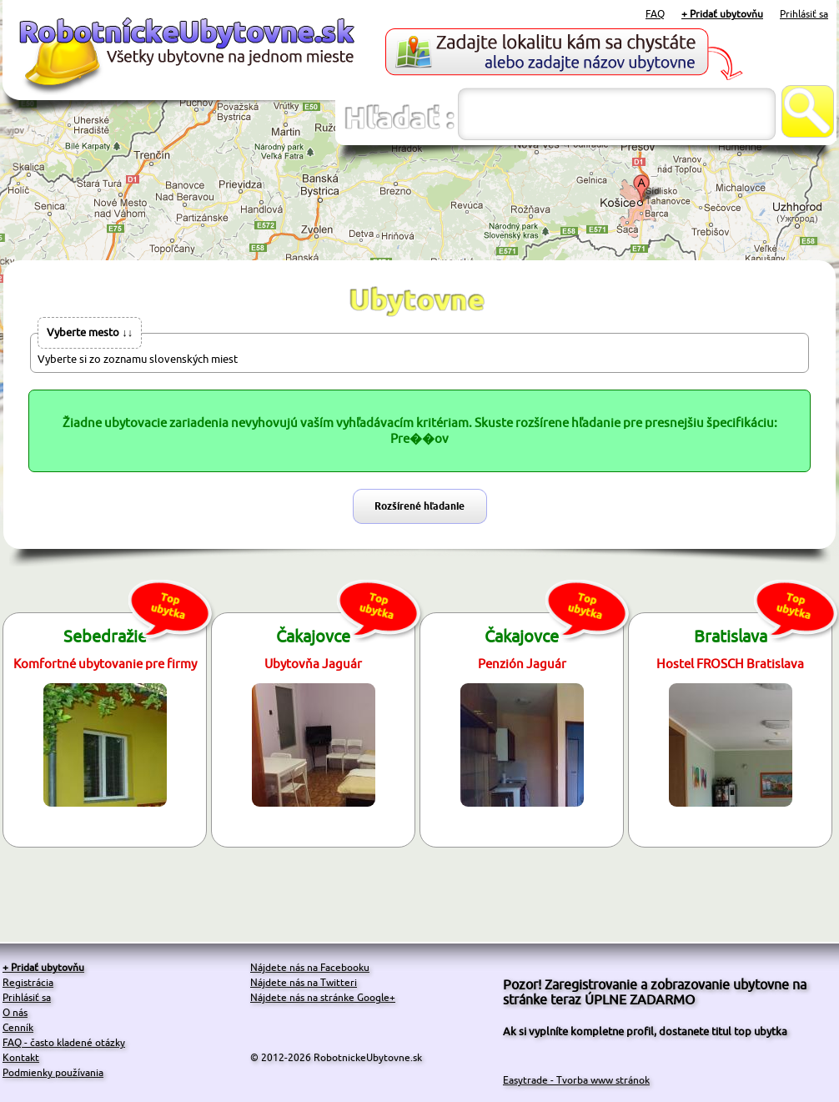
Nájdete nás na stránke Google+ (322, 997)
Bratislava (730, 636)
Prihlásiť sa (804, 13)
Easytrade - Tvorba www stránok (576, 1079)
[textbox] (617, 114)
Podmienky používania (53, 1072)
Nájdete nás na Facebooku (309, 967)
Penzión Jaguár (522, 664)
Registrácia (28, 982)
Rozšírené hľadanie (419, 506)
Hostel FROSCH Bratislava (730, 664)
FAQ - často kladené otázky (64, 1042)
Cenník (18, 1027)
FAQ (655, 13)
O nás (15, 1012)
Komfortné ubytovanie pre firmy (105, 664)
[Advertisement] (419, 203)
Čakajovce (313, 636)
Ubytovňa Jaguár (313, 664)
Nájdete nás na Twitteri (303, 982)
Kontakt (21, 1057)
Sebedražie (105, 636)
